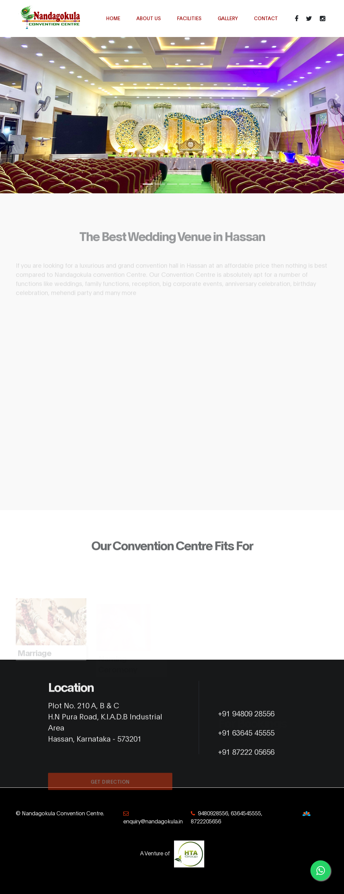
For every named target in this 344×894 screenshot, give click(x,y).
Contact (266, 18)
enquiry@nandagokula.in (153, 820)
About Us (148, 18)
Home (113, 18)
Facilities (189, 18)
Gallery (228, 18)
